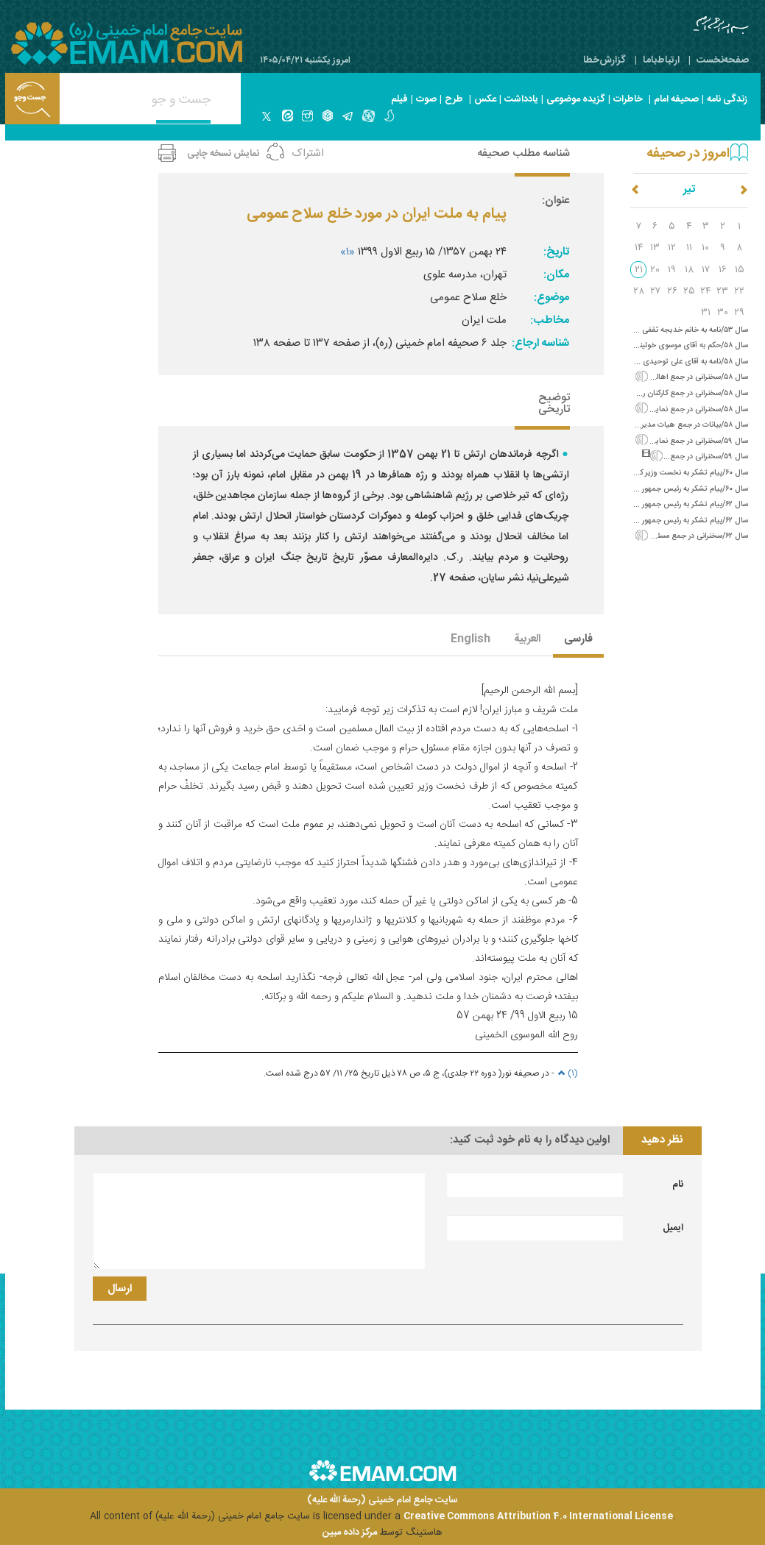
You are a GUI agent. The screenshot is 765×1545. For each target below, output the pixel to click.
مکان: (556, 275)
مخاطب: (549, 320)
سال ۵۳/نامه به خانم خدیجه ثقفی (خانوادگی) (676, 330)
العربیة (527, 639)
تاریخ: (556, 252)
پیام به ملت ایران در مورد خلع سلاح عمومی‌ (377, 214)
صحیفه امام (676, 99)
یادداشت (521, 99)
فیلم (399, 99)
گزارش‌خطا (604, 60)
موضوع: (551, 297)
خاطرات (628, 99)
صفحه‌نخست (723, 60)
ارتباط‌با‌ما (661, 60)
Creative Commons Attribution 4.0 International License (538, 1516)
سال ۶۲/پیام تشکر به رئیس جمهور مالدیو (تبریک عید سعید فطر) (647, 520)
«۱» (347, 252)
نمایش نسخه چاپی (223, 154)
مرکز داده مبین (349, 1532)
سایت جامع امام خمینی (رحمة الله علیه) (382, 1500)
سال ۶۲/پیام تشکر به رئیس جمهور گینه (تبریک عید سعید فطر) (650, 504)
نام (677, 1184)
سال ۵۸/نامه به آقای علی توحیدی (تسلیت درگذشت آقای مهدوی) (645, 361)
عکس (485, 99)
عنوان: (555, 200)
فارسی (578, 639)
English (470, 639)
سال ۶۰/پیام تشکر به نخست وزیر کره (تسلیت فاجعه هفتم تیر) (649, 472)
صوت (426, 99)
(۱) (566, 1073)
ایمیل (673, 1228)
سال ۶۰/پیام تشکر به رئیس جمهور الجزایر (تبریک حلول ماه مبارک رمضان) (633, 489)
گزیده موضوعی (575, 99)
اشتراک (308, 153)
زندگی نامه (727, 99)
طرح (454, 99)
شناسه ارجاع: (540, 343)
